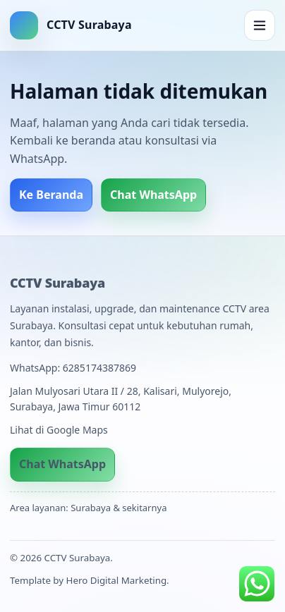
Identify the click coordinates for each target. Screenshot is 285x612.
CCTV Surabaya (57, 282)
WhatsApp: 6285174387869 (73, 367)
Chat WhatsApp (153, 194)
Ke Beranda (51, 194)
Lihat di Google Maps (59, 429)
